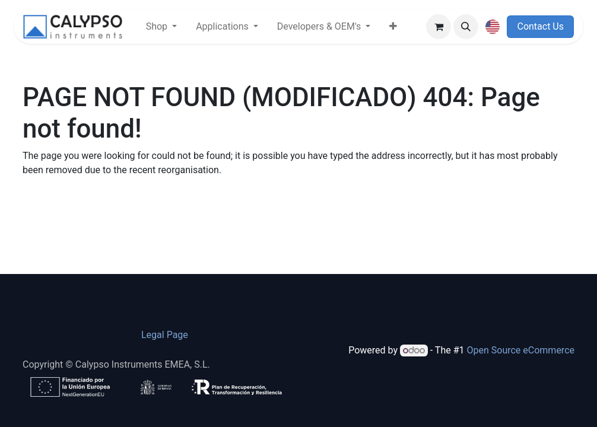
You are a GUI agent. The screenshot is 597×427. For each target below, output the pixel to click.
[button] (465, 26)
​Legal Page (164, 334)
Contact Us (540, 26)
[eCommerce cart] (438, 26)
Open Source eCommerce (520, 350)
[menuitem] (161, 27)
